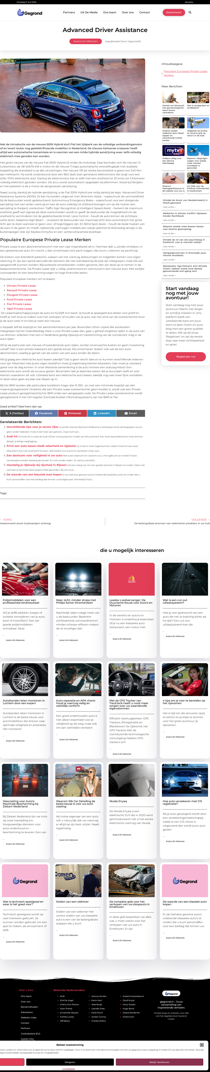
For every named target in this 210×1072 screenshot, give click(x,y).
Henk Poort (97, 1012)
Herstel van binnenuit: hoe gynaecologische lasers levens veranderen (173, 109)
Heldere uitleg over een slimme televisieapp (171, 160)
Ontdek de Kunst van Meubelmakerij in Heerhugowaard (185, 201)
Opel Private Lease (19, 308)
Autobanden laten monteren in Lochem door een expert (24, 702)
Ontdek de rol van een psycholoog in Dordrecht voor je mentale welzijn (184, 241)
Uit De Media (89, 12)
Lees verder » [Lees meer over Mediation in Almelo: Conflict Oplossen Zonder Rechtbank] (169, 220)
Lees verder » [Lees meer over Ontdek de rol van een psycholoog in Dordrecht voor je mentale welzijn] (169, 246)
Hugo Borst (128, 1008)
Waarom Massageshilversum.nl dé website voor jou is (173, 188)
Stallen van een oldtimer (72, 901)
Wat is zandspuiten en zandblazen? (198, 106)
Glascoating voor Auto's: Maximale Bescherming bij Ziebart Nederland (20, 804)
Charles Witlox (98, 1021)
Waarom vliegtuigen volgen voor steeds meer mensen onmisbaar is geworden (197, 163)
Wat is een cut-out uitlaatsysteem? (175, 601)
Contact (144, 12)
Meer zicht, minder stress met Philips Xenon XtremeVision (76, 601)
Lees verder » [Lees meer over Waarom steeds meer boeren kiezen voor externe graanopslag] (169, 233)
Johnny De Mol (98, 996)
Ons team (109, 12)
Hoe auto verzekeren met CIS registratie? (182, 802)
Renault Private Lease (22, 290)
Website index (29, 1017)
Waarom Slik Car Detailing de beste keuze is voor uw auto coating (75, 804)
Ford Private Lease (19, 299)
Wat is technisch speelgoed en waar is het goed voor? (23, 903)
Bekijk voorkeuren (159, 1062)
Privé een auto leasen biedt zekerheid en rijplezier (41, 446)
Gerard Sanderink (131, 1012)
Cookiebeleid (68, 1069)
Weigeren (70, 1062)
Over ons (128, 12)
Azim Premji (66, 1008)
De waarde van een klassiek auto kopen (34, 474)
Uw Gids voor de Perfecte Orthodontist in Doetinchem (198, 188)
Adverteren (27, 1012)
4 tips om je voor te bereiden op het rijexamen (184, 702)
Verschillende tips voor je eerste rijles (33, 426)
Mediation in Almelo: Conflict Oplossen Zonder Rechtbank (185, 214)
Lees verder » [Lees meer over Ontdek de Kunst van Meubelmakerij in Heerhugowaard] (169, 207)
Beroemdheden (29, 1007)
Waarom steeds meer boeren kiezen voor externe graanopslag (183, 227)
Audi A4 (12, 436)
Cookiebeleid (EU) (30, 1033)
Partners (69, 12)
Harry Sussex (129, 1004)
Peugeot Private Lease (22, 294)
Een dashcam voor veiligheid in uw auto (34, 455)
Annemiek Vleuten (69, 1012)
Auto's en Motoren (86, 41)
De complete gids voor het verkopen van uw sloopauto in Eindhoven (129, 904)
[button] (201, 1045)
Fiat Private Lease (19, 304)
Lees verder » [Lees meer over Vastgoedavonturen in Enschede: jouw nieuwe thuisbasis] (169, 259)
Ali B (62, 996)
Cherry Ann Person (69, 1004)
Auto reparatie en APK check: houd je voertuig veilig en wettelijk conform (76, 703)
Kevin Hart (96, 1000)
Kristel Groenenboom (133, 996)
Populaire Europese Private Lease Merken (186, 73)
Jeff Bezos (65, 1021)
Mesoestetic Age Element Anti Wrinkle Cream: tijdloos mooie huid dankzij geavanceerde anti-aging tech (185, 268)
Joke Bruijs (96, 1004)
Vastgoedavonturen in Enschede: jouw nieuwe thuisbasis (184, 254)
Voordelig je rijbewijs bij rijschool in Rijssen (37, 465)
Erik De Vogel (66, 1000)
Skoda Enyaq (118, 801)
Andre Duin (128, 1017)
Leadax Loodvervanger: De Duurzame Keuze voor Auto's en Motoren (130, 603)
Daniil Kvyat (129, 1000)
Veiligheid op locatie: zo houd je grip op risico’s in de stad (197, 133)
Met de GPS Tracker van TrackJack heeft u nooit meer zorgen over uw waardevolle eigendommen (128, 704)
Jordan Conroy (98, 1017)
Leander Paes (98, 1008)
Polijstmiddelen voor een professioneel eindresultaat (21, 601)
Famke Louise (67, 1017)
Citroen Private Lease (21, 285)
